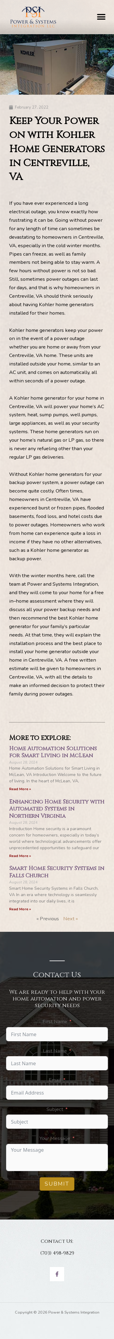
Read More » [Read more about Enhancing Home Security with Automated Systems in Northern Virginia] (20, 855)
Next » (70, 918)
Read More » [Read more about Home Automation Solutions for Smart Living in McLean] (20, 789)
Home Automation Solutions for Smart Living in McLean (53, 752)
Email (55, 1079)
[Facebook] (57, 1274)
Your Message (55, 1138)
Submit (57, 1183)
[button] (101, 17)
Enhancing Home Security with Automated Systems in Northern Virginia (56, 809)
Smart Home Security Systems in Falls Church (56, 872)
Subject (55, 1109)
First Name (55, 1021)
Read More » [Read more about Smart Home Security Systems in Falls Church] (20, 909)
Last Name (55, 1050)
